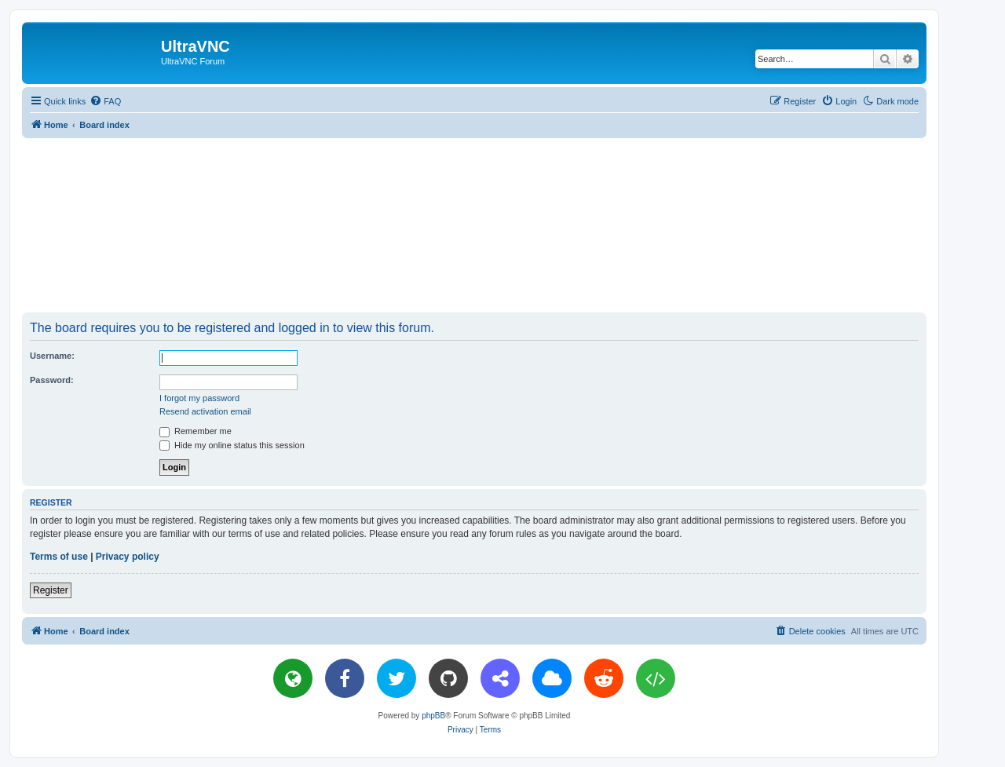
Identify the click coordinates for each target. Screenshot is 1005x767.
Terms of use (59, 556)
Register (50, 590)
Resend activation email (205, 411)
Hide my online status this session (232, 445)
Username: (52, 355)
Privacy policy (127, 556)
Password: (52, 380)
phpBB (433, 715)
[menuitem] (105, 101)
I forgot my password (199, 398)
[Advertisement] (474, 224)
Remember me (195, 431)
